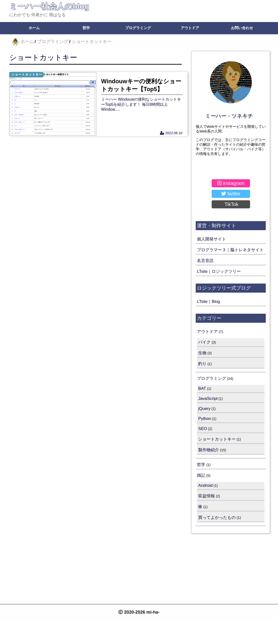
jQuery (204, 408)
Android (205, 485)
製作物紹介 (208, 450)
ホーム (34, 28)
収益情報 (206, 496)
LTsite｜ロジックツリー (219, 271)
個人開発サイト (211, 239)
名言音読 (205, 260)
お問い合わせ (242, 28)
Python (204, 418)
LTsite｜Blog (208, 301)
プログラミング (138, 28)
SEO (202, 428)
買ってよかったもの (217, 517)
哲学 (86, 28)
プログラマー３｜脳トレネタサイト (230, 250)
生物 (202, 353)
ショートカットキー (43, 57)
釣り (202, 363)
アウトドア (190, 28)
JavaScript (208, 398)
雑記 (201, 475)
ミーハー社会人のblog (49, 6)
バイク (204, 342)
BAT (202, 388)
